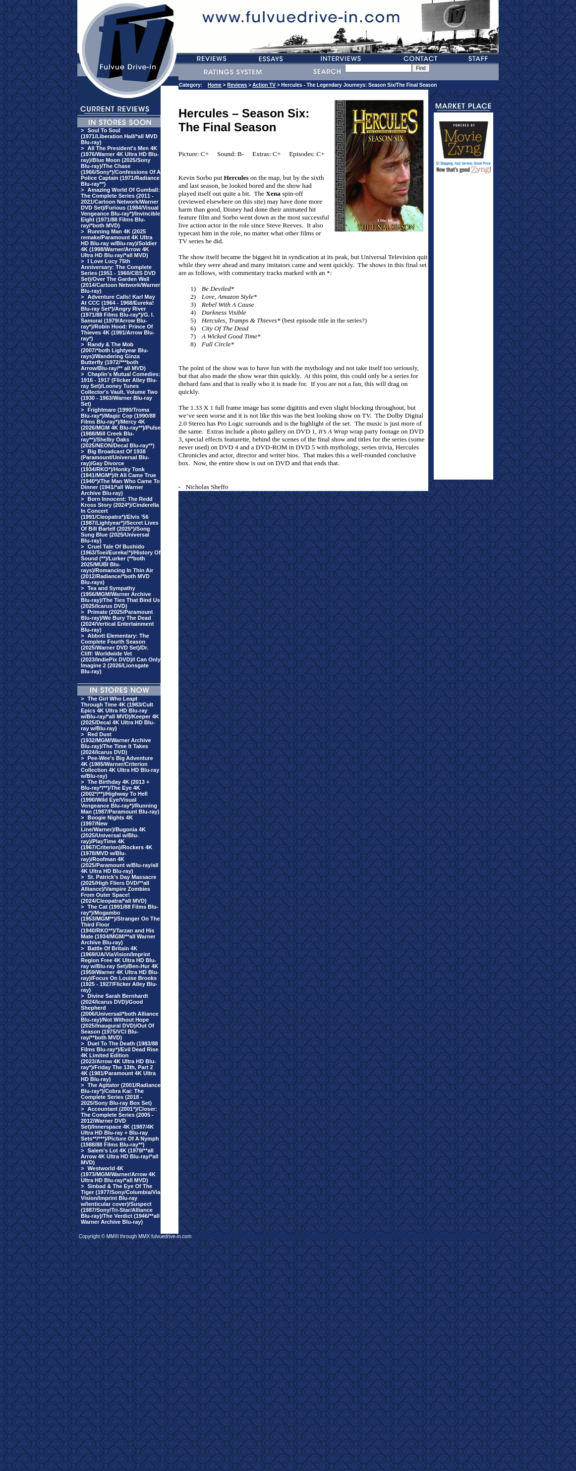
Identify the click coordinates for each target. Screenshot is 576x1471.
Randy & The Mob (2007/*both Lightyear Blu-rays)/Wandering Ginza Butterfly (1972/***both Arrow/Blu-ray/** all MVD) (114, 356)
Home (215, 85)
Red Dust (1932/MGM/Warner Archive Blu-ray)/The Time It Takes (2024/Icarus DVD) (116, 743)
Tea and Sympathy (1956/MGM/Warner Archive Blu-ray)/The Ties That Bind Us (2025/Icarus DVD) (120, 597)
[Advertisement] (463, 331)
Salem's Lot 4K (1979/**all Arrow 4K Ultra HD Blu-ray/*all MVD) (119, 1156)
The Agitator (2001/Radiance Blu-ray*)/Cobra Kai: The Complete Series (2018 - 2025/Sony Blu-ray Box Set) (121, 1094)
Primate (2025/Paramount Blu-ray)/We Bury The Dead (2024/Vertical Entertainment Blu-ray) (117, 621)
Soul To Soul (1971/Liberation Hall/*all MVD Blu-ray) (119, 136)
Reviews (237, 85)
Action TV (264, 85)
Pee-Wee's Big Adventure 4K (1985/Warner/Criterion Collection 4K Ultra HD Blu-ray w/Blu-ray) (120, 767)
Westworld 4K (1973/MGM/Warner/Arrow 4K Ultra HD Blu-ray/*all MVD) (118, 1174)
